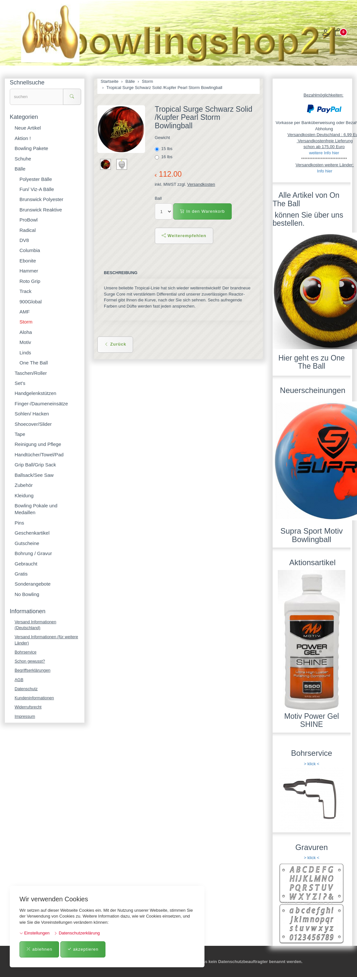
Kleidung (24, 495)
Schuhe (23, 158)
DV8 (24, 240)
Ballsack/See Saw (34, 475)
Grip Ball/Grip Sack (35, 464)
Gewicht (162, 137)
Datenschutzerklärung (77, 933)
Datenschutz (26, 689)
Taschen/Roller (31, 373)
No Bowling (27, 594)
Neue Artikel (28, 128)
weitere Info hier (324, 152)
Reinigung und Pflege (38, 444)
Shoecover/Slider (33, 424)
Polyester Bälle (35, 179)
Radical (27, 230)
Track (25, 291)
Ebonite (27, 260)
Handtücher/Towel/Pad (39, 454)
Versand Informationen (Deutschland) (36, 624)
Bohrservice (26, 652)
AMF (24, 311)
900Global (30, 301)
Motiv (25, 342)
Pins (19, 523)
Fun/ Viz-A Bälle (36, 189)
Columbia (29, 250)
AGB (19, 680)
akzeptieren (83, 949)
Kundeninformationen (35, 698)
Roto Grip (29, 281)
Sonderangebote (33, 584)
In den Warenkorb (202, 211)
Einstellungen (34, 933)
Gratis (21, 574)
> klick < (311, 763)
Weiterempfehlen (184, 235)
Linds (25, 352)
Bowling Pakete (31, 148)
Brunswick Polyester (41, 199)
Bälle (20, 168)
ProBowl (28, 219)
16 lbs (164, 156)
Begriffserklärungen (33, 670)
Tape (20, 434)
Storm (25, 321)
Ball (158, 198)
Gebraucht (26, 563)
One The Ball (33, 362)
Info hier (324, 171)
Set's (20, 383)
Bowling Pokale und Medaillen (36, 509)
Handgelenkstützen (35, 393)
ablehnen (39, 949)
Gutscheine (27, 543)
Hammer (28, 270)
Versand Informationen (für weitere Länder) (47, 640)
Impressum (25, 717)
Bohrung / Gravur (33, 553)
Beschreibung (121, 272)
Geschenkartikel (32, 533)
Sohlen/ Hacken (32, 413)
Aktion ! (23, 138)
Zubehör (24, 485)
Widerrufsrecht (28, 708)
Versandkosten (201, 184)
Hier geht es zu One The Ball (311, 362)
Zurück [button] (115, 344)
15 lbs (164, 148)
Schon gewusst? (30, 661)
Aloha (25, 332)
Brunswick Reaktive (40, 209)
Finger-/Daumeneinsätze (41, 403)
